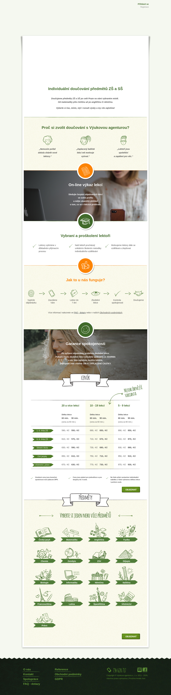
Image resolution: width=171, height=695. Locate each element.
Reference (61, 669)
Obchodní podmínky (68, 674)
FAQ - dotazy (31, 683)
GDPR (59, 679)
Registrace (144, 7)
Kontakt (28, 674)
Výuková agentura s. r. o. (127, 675)
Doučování (96, 32)
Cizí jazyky (42, 456)
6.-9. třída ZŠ (42, 439)
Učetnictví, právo (42, 465)
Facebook (145, 669)
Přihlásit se (143, 4)
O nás (27, 669)
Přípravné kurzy (65, 32)
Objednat (131, 489)
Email (139, 669)
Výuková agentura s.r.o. (35, 13)
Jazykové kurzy (127, 32)
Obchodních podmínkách (111, 312)
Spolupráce (30, 679)
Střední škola (42, 448)
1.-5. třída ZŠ (42, 431)
